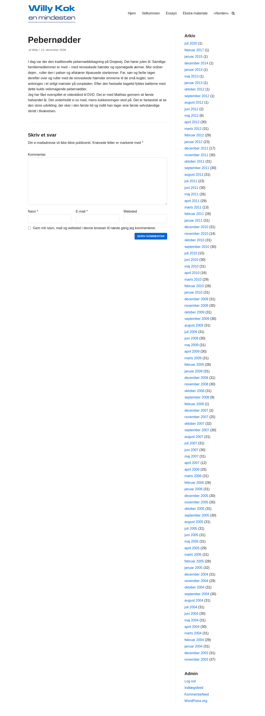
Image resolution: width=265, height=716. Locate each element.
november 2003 (197, 663)
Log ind (190, 685)
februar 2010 (194, 287)
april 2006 (192, 472)
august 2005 (194, 524)
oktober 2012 (195, 90)
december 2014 (197, 63)
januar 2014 (194, 70)
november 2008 (197, 386)
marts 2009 (193, 360)
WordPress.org (196, 704)
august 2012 (194, 103)
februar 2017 (194, 50)
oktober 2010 (195, 241)
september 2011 (197, 169)
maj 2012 (192, 116)
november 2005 (197, 505)
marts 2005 (193, 557)
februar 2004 (194, 643)
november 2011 (197, 155)
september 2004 (197, 597)
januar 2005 (194, 571)
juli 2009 (191, 333)
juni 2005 (192, 538)
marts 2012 (193, 129)
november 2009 (197, 307)
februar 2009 (194, 366)
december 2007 (197, 412)
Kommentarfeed (197, 698)
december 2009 (197, 300)
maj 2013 (192, 76)
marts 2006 (193, 478)
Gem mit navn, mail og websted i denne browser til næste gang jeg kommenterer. (95, 228)
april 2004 (192, 630)
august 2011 (194, 175)
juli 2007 (191, 445)
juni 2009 (192, 340)
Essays (171, 13)
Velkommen (150, 13)
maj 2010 (192, 267)
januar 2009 (194, 373)
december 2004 (197, 577)
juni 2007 (192, 452)
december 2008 (197, 379)
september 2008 (197, 399)
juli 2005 (191, 531)
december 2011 (197, 149)
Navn (33, 212)
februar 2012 (194, 136)
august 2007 (194, 439)
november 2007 (197, 419)
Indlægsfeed (194, 691)
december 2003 (197, 656)
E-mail (82, 212)
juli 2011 (191, 182)
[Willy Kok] (51, 13)
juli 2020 (191, 43)
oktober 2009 (195, 314)
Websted (130, 212)
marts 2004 (193, 636)
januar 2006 (194, 491)
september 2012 (197, 96)
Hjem (131, 13)
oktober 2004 (195, 590)
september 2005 (197, 518)
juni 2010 (192, 261)
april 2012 (192, 123)
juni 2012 (192, 109)
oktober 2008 (195, 393)
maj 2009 (192, 347)
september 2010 (197, 248)
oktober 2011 (195, 162)
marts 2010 (193, 281)
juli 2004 (191, 610)
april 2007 (192, 465)
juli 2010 (191, 254)
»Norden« (221, 13)
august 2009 (194, 327)
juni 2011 (192, 188)
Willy (35, 49)
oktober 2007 (195, 426)
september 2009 (197, 320)
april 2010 (192, 274)
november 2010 (197, 235)
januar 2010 (194, 294)
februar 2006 (194, 485)
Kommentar (37, 155)
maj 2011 (192, 195)
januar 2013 (194, 83)
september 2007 (197, 432)
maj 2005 (192, 544)
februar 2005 (194, 564)
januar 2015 (194, 57)
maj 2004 (192, 623)
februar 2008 (194, 406)
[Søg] (233, 13)
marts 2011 (193, 208)
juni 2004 (192, 617)
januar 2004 (194, 650)
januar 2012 (194, 142)
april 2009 (192, 353)
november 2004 (197, 584)
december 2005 (197, 498)
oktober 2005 (195, 511)
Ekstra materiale (195, 13)
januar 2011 (194, 221)
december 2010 (197, 228)
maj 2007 (192, 459)
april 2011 (192, 202)
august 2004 (194, 603)
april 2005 (192, 551)
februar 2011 (194, 215)
